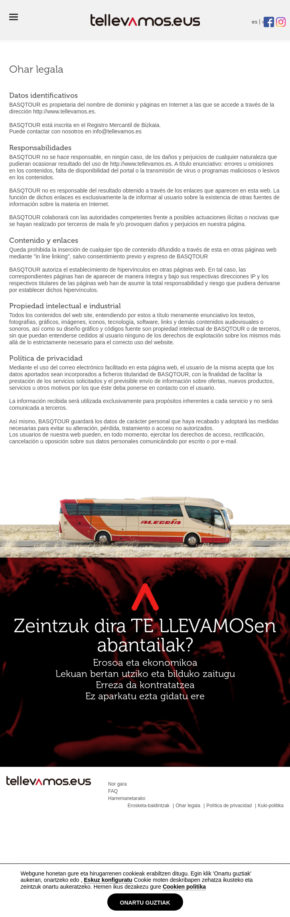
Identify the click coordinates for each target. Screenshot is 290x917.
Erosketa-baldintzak (149, 805)
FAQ (113, 791)
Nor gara (117, 784)
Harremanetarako (126, 798)
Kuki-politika (271, 805)
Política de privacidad (229, 805)
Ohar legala (188, 805)
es (254, 21)
